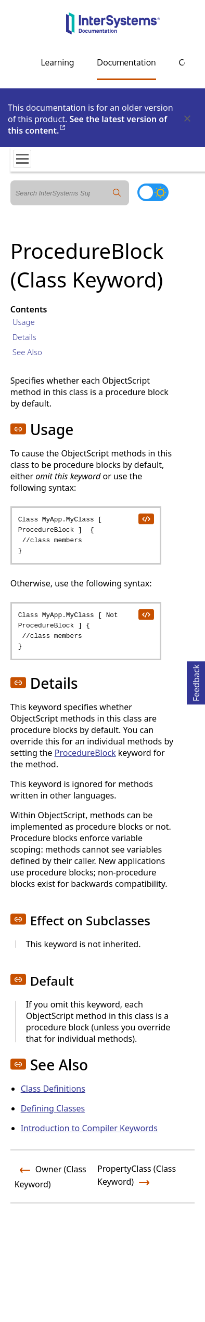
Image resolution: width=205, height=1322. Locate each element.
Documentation (126, 62)
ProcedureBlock (85, 752)
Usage (23, 322)
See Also (27, 352)
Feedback (196, 681)
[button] (18, 429)
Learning (57, 62)
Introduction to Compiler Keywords (89, 1128)
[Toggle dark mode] (153, 192)
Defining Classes (53, 1108)
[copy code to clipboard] (145, 518)
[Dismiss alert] (186, 119)
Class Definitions (53, 1088)
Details (24, 337)
